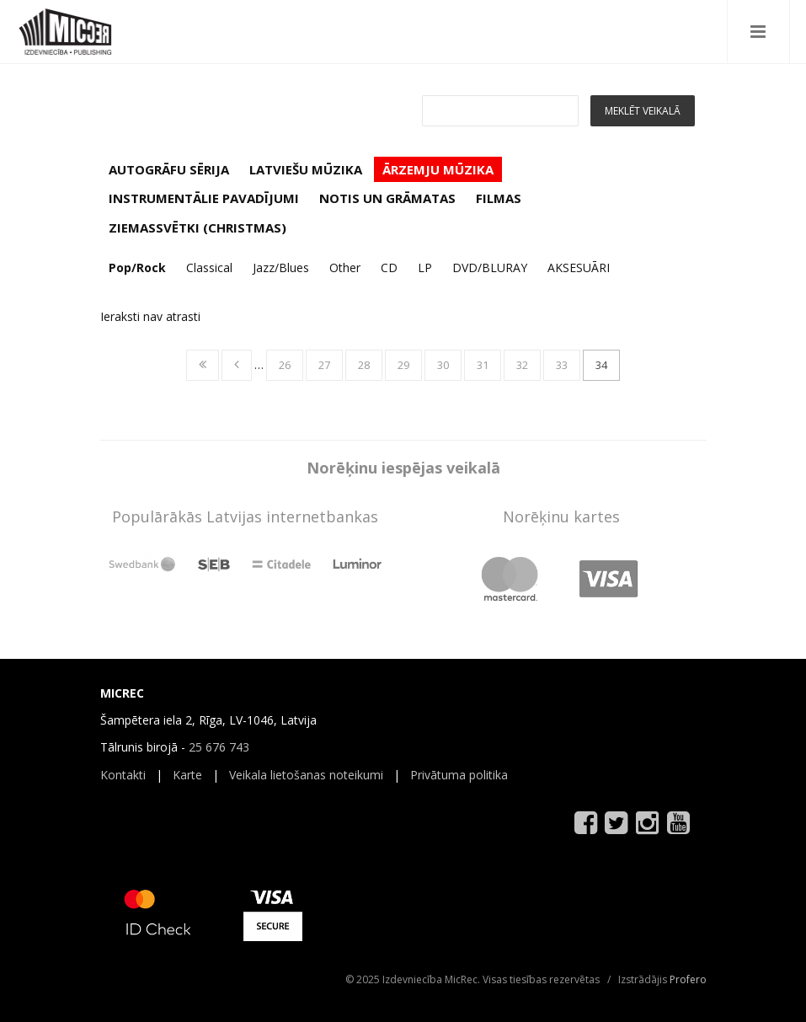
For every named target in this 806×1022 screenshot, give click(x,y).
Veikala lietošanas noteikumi (306, 775)
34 (601, 364)
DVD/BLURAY (489, 268)
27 (324, 364)
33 (562, 364)
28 (364, 364)
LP (425, 268)
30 (443, 364)
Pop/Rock (137, 268)
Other (344, 268)
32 (522, 364)
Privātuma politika (459, 775)
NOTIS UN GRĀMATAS (387, 198)
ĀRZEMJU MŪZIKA (438, 169)
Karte (187, 775)
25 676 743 (219, 747)
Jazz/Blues (281, 268)
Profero (688, 979)
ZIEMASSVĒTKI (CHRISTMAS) (197, 227)
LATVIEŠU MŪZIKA (305, 169)
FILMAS (498, 198)
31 (482, 364)
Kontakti (123, 775)
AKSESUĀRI (578, 268)
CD (389, 268)
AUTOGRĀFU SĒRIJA (169, 169)
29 (403, 364)
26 (285, 364)
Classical (209, 268)
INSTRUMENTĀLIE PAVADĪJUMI (204, 198)
